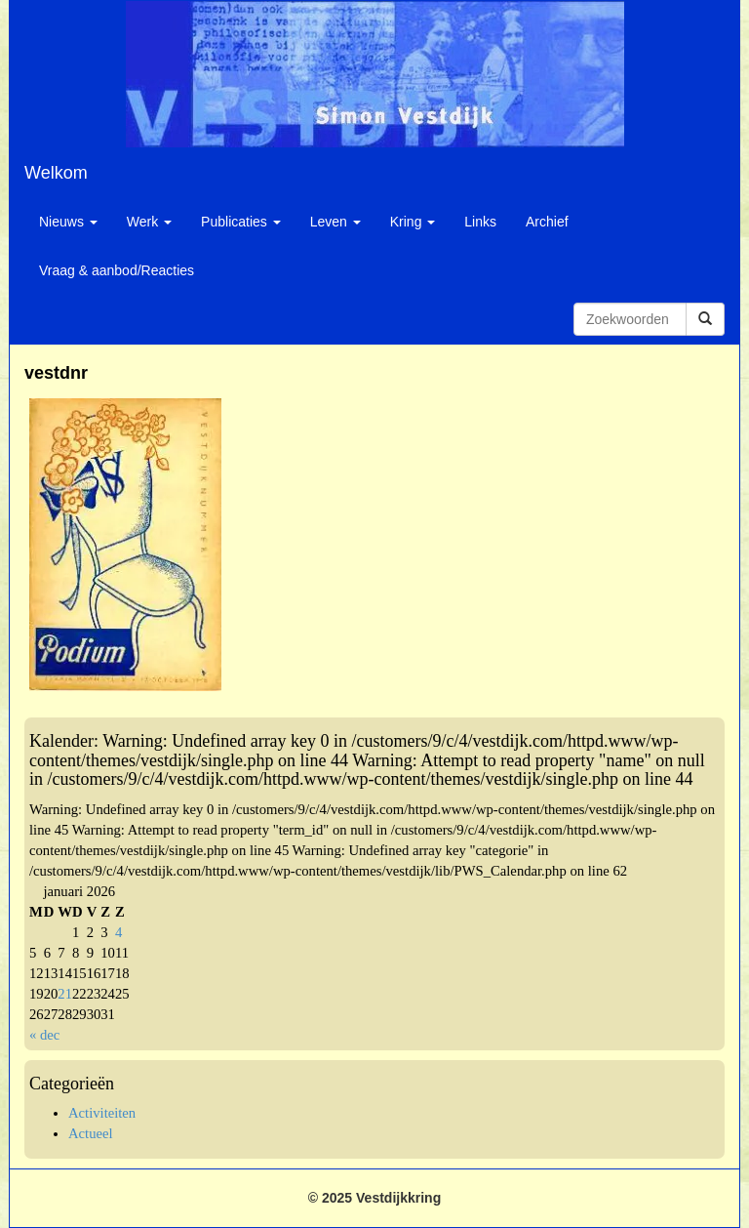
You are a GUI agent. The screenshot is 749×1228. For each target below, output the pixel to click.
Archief (547, 221)
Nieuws (68, 221)
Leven (335, 221)
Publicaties (241, 221)
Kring (413, 221)
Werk (149, 221)
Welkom (56, 173)
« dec (44, 1035)
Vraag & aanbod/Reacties (116, 270)
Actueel (90, 1133)
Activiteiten (102, 1113)
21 (65, 994)
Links (480, 221)
